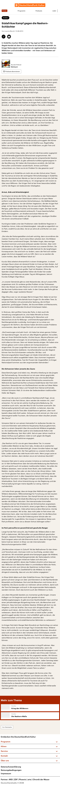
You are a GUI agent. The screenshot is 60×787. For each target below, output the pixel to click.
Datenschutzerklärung (11, 767)
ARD (11, 779)
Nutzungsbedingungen (11, 770)
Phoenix (23, 779)
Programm (21, 11)
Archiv (5, 18)
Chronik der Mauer (41, 779)
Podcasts (39, 11)
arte (30, 779)
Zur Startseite (7, 727)
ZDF (16, 779)
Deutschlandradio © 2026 (12, 783)
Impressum (6, 773)
